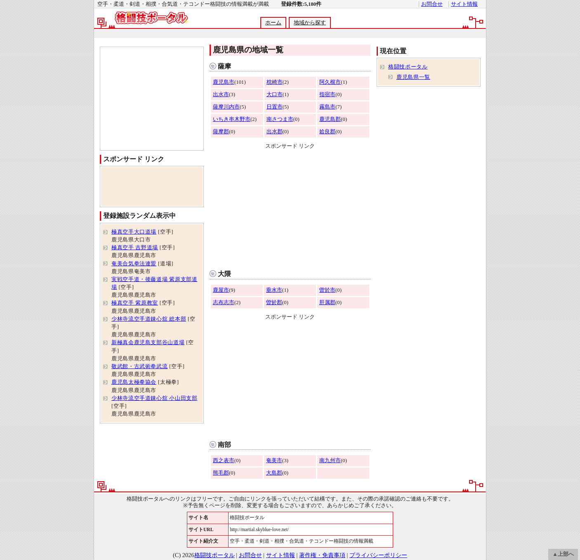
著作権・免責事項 (322, 555)
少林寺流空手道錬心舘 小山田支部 (154, 398)
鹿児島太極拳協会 (133, 382)
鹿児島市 (223, 82)
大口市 (274, 94)
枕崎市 (274, 82)
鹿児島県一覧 (413, 77)
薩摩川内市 (226, 107)
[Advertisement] (289, 34)
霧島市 (327, 107)
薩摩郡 (221, 132)
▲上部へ (563, 554)
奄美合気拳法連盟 (133, 264)
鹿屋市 (221, 290)
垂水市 (274, 290)
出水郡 (274, 132)
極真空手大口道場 (133, 232)
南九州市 (330, 460)
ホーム (273, 23)
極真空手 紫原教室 (134, 303)
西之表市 (223, 460)
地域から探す (310, 23)
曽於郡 (274, 302)
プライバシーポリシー (378, 555)
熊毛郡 (221, 473)
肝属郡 (327, 302)
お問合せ (432, 4)
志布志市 (223, 302)
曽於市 (327, 290)
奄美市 (274, 460)
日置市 (274, 107)
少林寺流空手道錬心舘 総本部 (148, 319)
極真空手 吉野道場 (134, 247)
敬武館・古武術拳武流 (139, 366)
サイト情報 (464, 4)
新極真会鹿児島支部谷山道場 (147, 342)
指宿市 (327, 94)
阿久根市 (330, 82)
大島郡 (274, 473)
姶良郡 (327, 132)
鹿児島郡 (330, 119)
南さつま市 (279, 119)
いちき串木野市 (231, 119)
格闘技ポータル (407, 67)
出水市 (221, 94)
